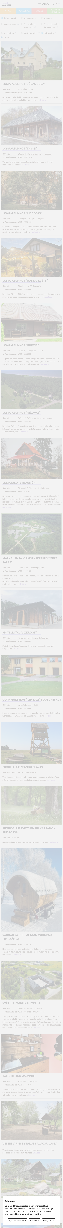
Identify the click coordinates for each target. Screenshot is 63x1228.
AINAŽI (8, 11)
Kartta (6, 37)
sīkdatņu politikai (34, 1214)
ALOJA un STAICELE (55, 11)
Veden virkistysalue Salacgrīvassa (29, 1143)
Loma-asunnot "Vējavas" (21, 412)
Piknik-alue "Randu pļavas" (23, 767)
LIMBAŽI (39, 11)
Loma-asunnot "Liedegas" (22, 213)
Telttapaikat (50, 33)
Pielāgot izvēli (48, 1220)
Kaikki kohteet (10, 18)
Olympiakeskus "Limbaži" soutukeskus (31, 699)
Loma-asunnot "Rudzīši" (21, 345)
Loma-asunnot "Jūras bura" (23, 83)
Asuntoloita (10, 33)
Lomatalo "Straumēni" (20, 482)
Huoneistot (30, 19)
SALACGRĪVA (23, 11)
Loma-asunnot (11, 25)
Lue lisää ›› (41, 100)
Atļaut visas (35, 1220)
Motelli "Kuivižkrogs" (19, 632)
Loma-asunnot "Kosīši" (19, 148)
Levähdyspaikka (32, 33)
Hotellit (48, 19)
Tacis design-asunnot (19, 1076)
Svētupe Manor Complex (21, 1003)
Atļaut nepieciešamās (17, 1220)
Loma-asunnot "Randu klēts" (25, 280)
